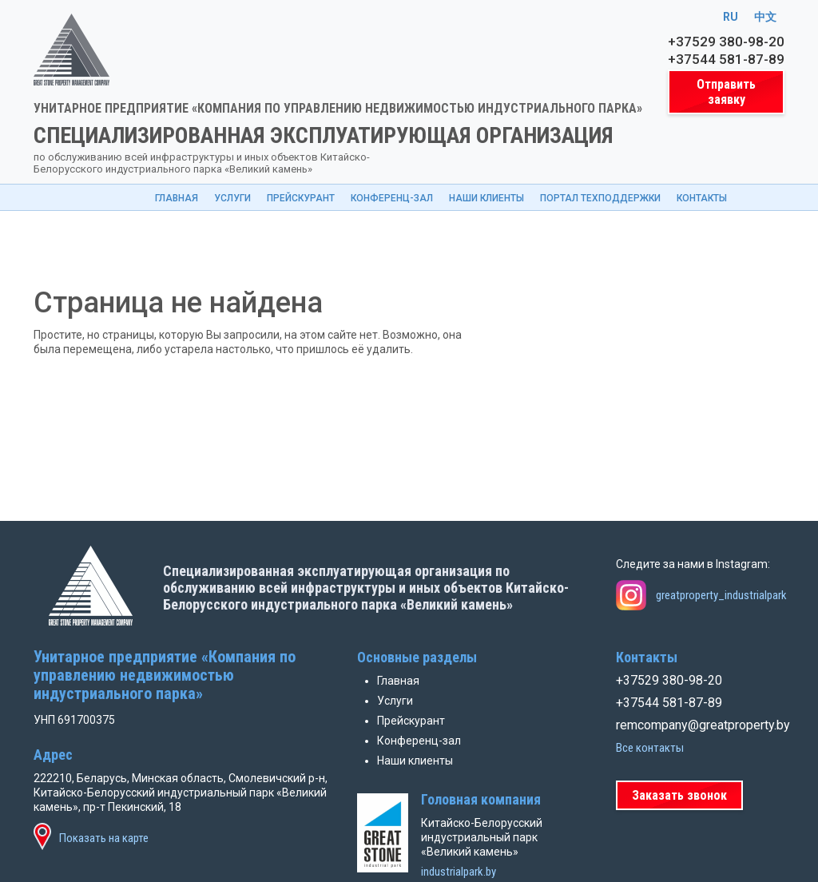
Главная (176, 198)
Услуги (232, 198)
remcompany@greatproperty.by (700, 725)
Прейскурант (301, 198)
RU (730, 16)
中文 (765, 16)
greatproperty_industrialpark (721, 595)
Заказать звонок (679, 795)
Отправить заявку (726, 92)
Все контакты (650, 748)
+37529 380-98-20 (726, 41)
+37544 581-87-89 (726, 59)
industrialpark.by (458, 871)
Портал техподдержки (600, 198)
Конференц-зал (392, 198)
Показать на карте (104, 838)
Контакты (702, 198)
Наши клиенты (486, 198)
